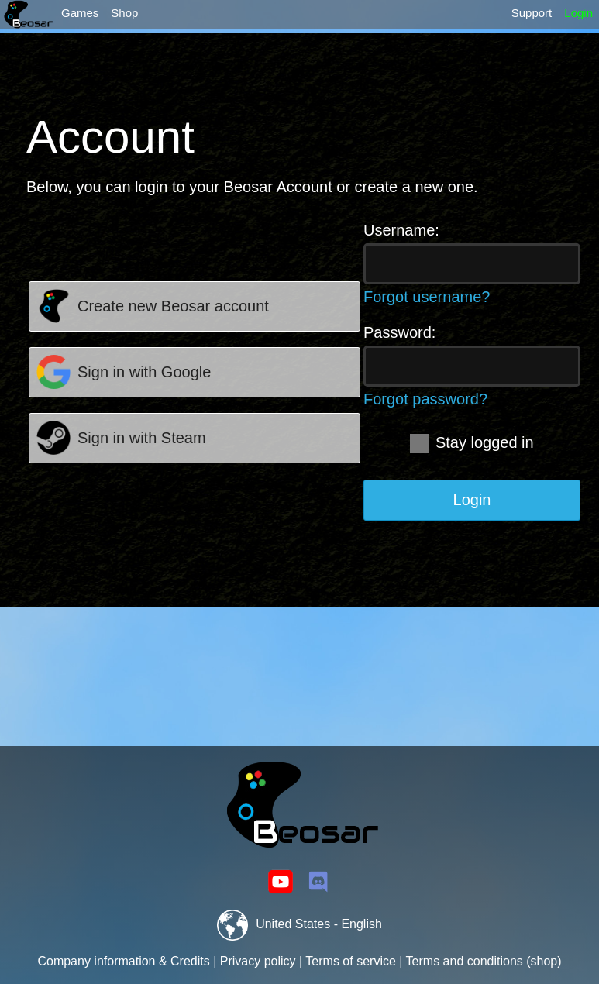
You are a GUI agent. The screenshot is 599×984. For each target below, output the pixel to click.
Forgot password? (425, 399)
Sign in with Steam (141, 437)
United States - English (299, 924)
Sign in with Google (144, 371)
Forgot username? (426, 296)
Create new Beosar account (173, 306)
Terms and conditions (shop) (484, 961)
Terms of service (350, 961)
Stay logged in (471, 443)
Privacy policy (258, 961)
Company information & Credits (123, 961)
